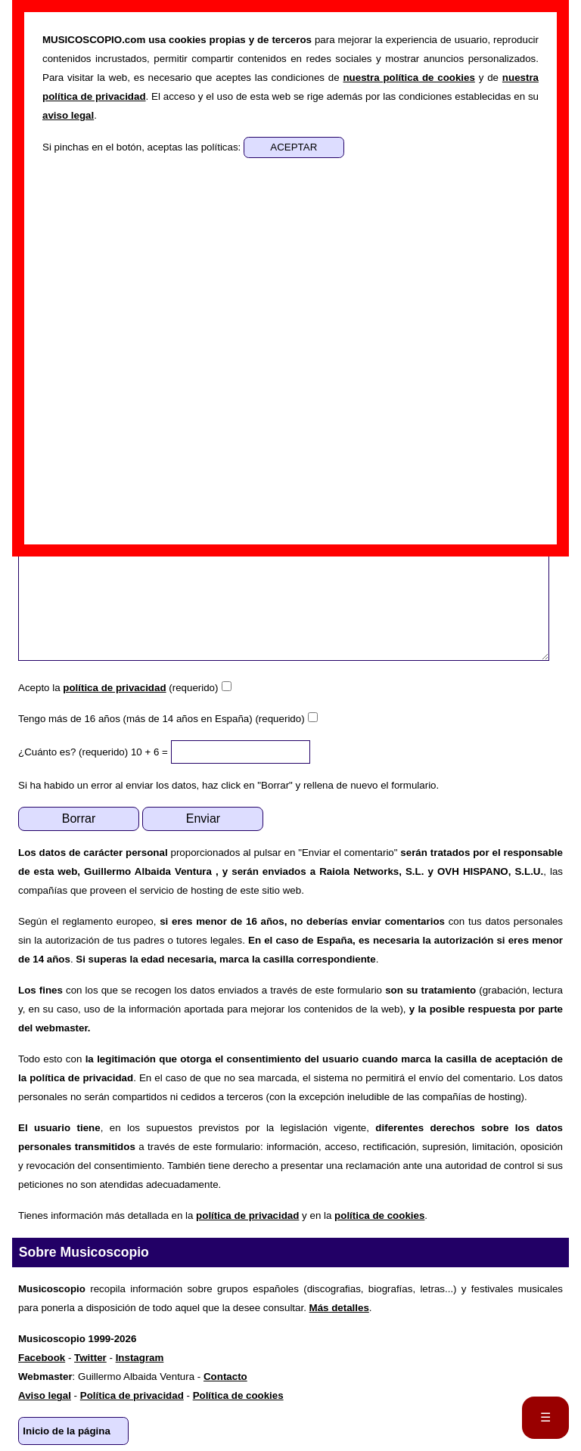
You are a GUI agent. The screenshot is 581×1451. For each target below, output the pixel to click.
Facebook (41, 1357)
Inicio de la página (66, 1431)
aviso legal (68, 115)
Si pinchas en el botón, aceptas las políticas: (143, 147)
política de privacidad (114, 687)
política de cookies (379, 1215)
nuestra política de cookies (408, 77)
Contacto (225, 1376)
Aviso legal (44, 1395)
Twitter (90, 1357)
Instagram (140, 1357)
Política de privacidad (132, 1395)
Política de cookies (238, 1395)
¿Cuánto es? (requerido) (73, 752)
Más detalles (339, 1307)
